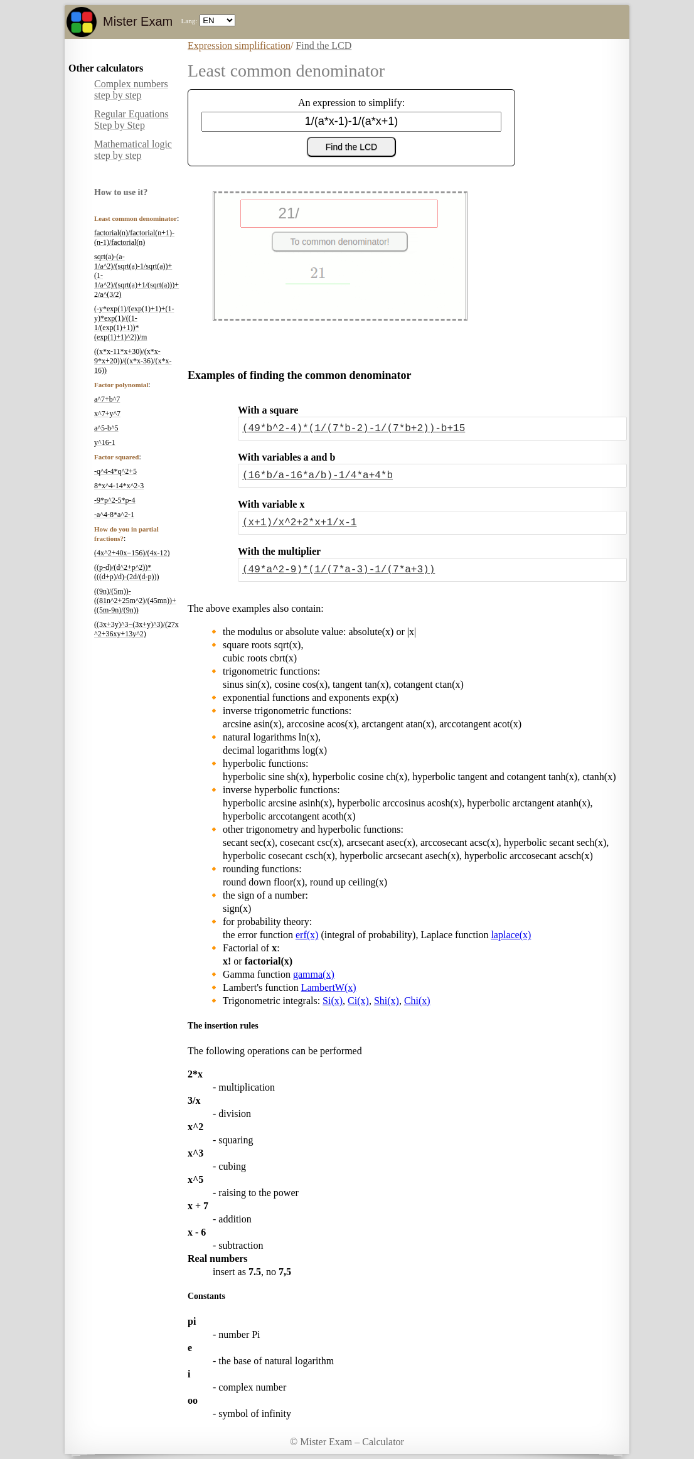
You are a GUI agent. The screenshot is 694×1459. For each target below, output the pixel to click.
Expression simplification (239, 45)
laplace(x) (511, 934)
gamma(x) (313, 974)
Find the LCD (323, 45)
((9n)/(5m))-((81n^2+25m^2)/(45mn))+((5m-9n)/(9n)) (135, 600)
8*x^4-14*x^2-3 (119, 485)
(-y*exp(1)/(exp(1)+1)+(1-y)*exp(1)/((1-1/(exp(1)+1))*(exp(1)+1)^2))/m (134, 322)
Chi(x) (417, 1000)
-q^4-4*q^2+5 (115, 471)
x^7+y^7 (107, 413)
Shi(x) (386, 1000)
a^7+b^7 (107, 399)
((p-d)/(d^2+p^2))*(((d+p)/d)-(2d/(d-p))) (126, 572)
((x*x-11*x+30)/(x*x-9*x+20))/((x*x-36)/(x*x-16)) (132, 361)
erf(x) (307, 934)
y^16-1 (104, 442)
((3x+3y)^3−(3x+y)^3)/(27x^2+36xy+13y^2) (136, 629)
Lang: (189, 20)
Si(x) (333, 1000)
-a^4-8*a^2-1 (114, 514)
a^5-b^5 (106, 428)
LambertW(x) (328, 987)
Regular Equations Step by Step (131, 120)
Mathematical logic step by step (133, 150)
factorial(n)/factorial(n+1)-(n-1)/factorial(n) (134, 237)
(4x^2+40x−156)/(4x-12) (131, 552)
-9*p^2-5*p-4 (115, 500)
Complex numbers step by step (131, 89)
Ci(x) (358, 1000)
